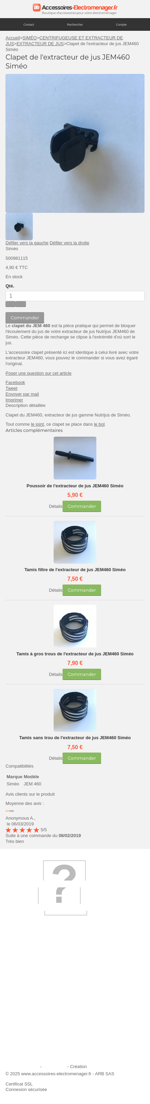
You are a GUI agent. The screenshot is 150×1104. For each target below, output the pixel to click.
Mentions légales (22, 1066)
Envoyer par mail (22, 394)
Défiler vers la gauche (27, 242)
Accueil (12, 37)
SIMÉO (30, 37)
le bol (99, 424)
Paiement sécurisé (28, 1008)
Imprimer (14, 399)
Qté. (9, 285)
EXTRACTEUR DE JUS (40, 43)
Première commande (30, 999)
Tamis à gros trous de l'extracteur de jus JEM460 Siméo (75, 653)
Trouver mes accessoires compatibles (47, 1054)
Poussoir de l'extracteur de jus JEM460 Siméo (75, 485)
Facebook (15, 382)
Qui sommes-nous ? (29, 971)
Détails (56, 506)
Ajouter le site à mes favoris (37, 990)
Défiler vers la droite (70, 242)
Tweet (11, 388)
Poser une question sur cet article (38, 373)
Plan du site (54, 1066)
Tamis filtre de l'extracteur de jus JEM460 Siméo (74, 569)
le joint (37, 424)
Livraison (18, 981)
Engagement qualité (29, 1026)
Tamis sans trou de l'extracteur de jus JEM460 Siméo (75, 737)
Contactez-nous (25, 1045)
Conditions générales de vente (40, 1036)
